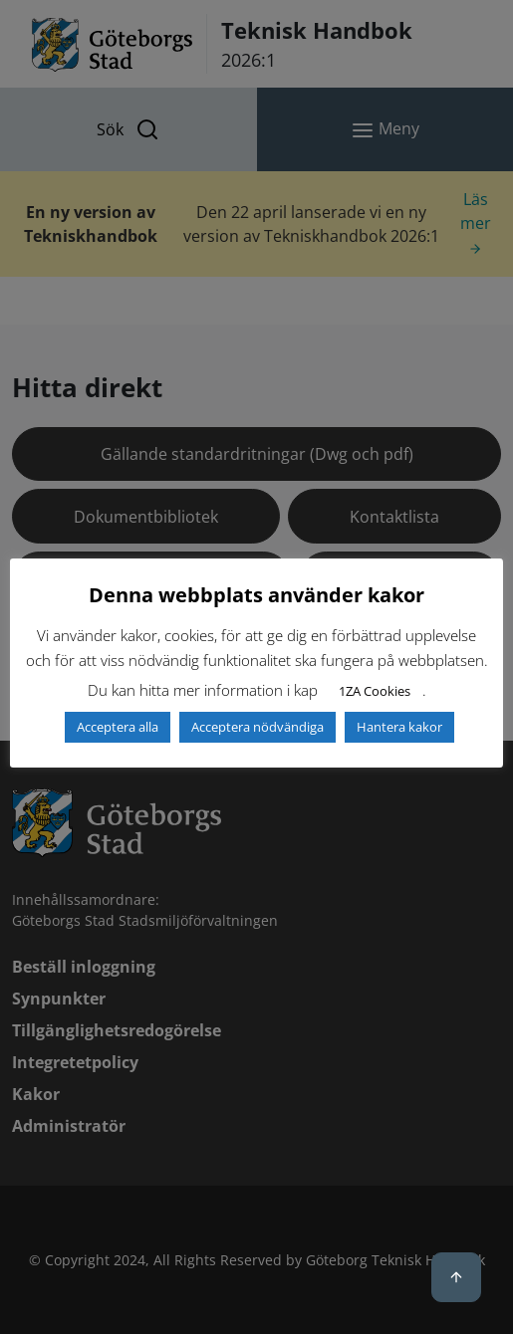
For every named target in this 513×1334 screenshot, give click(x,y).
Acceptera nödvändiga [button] (257, 727)
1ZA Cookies (374, 691)
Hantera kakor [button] (399, 727)
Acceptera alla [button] (117, 727)
